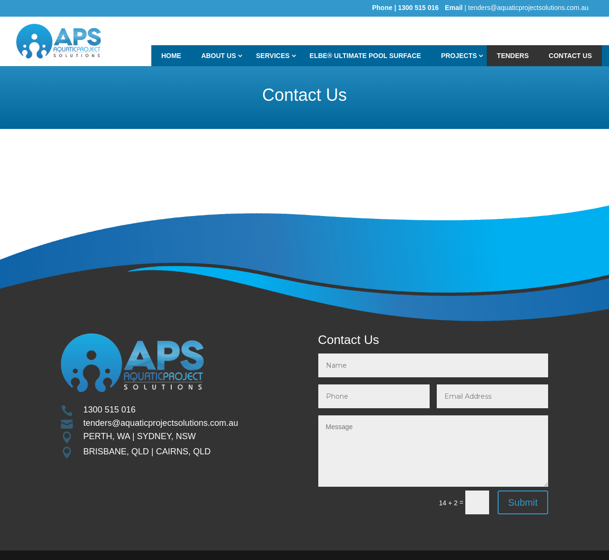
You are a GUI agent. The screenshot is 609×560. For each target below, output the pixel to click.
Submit (523, 502)
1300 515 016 (109, 409)
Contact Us (570, 55)
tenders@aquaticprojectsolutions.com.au (160, 423)
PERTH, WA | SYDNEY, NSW (139, 436)
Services (273, 55)
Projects (459, 55)
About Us (218, 55)
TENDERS (513, 55)
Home (171, 55)
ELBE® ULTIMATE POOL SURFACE (365, 55)
